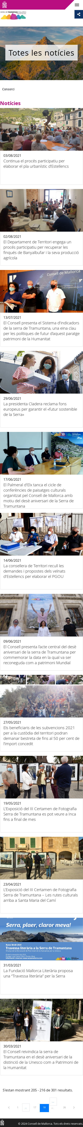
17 (36, 1107)
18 (46, 1107)
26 (66, 1107)
